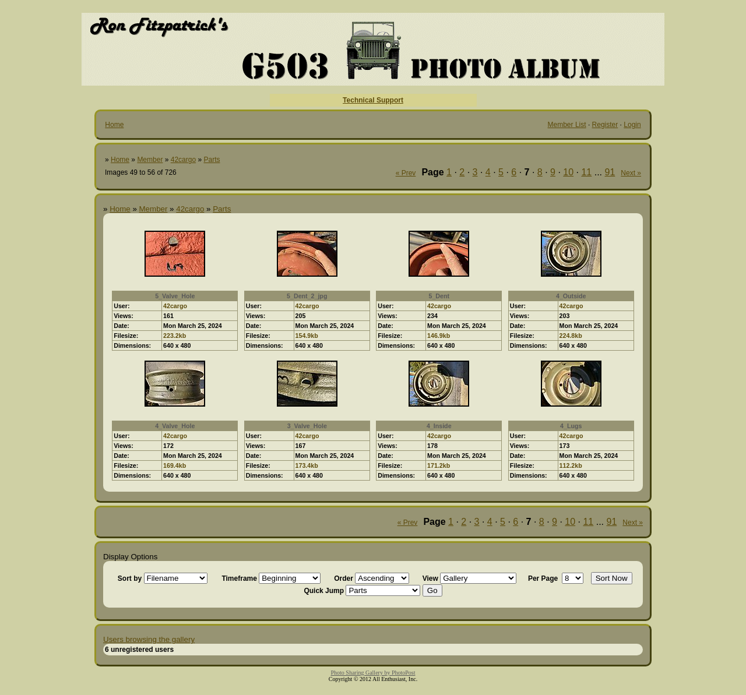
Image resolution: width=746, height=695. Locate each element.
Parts (211, 160)
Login (632, 125)
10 (568, 172)
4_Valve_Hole (175, 425)
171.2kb (438, 465)
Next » (631, 173)
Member (150, 160)
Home (114, 125)
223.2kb (174, 335)
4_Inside (439, 425)
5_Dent (438, 295)
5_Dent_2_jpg (307, 295)
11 (586, 172)
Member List (567, 125)
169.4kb (174, 465)
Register (605, 125)
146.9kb (438, 335)
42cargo (183, 160)
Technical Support (373, 100)
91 (610, 172)
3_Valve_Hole (307, 425)
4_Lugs (571, 425)
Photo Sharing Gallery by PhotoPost (372, 672)
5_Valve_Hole (175, 295)
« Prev (406, 173)
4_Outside (571, 295)
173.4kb (306, 465)
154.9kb (306, 335)
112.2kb (571, 465)
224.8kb (571, 335)
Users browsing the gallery (149, 639)
